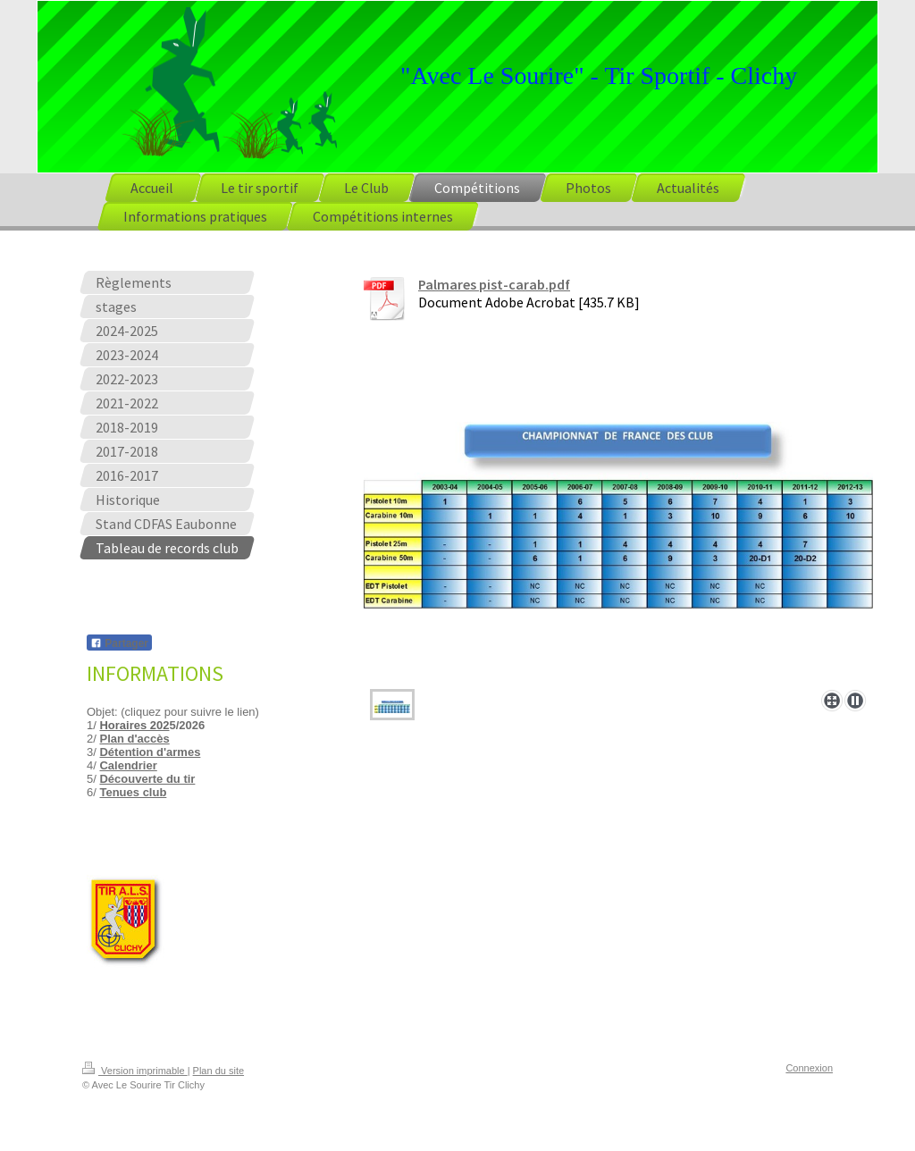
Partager (119, 643)
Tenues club (132, 792)
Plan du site (218, 1070)
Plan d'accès (134, 738)
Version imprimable (135, 1070)
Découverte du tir (147, 779)
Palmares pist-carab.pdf (494, 284)
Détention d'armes (149, 752)
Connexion (809, 1068)
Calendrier (127, 765)
